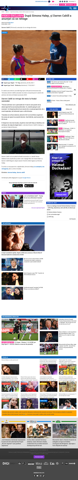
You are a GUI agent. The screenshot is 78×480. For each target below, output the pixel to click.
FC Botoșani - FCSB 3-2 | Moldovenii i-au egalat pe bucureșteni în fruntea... (67, 130)
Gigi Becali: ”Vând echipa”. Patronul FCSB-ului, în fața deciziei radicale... (66, 138)
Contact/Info (61, 452)
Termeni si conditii (13, 452)
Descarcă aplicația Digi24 (38, 207)
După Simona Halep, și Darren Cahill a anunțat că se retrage (22, 11)
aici (24, 414)
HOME (3, 11)
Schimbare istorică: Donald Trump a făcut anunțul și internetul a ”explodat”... (60, 91)
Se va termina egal (53, 214)
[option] (59, 82)
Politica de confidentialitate (23, 452)
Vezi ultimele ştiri (71, 105)
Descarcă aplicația (43, 1)
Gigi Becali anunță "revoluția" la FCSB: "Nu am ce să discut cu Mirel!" (67, 122)
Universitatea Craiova (54, 212)
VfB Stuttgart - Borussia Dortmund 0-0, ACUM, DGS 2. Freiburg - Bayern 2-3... (59, 87)
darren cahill (21, 172)
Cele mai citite (54, 109)
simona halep (12, 172)
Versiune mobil (39, 456)
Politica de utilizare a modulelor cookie (39, 453)
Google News (26, 178)
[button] (23, 142)
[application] (23, 142)
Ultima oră (69, 109)
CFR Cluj (50, 216)
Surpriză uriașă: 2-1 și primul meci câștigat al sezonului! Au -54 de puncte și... (67, 146)
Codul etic (67, 452)
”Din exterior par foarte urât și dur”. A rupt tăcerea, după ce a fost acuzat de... (59, 82)
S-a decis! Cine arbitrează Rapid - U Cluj (59, 96)
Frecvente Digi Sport (42, 452)
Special (7, 11)
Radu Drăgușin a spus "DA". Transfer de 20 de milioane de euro (66, 114)
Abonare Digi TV (33, 452)
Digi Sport (11, 22)
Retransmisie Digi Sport (53, 452)
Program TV (72, 1)
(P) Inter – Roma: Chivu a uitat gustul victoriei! (58, 101)
